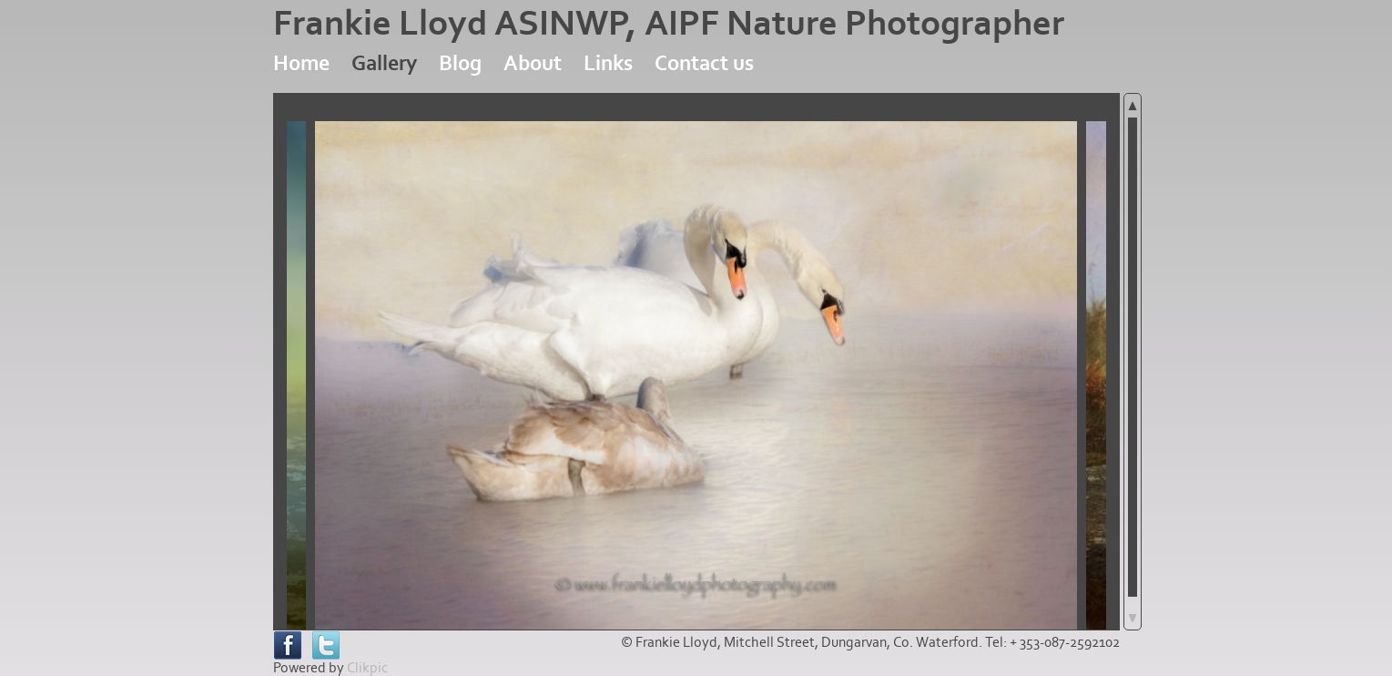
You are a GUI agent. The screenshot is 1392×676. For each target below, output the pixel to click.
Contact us (704, 63)
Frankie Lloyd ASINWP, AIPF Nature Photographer (668, 24)
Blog (460, 63)
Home (301, 63)
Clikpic (367, 668)
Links (608, 63)
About (532, 63)
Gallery (384, 63)
